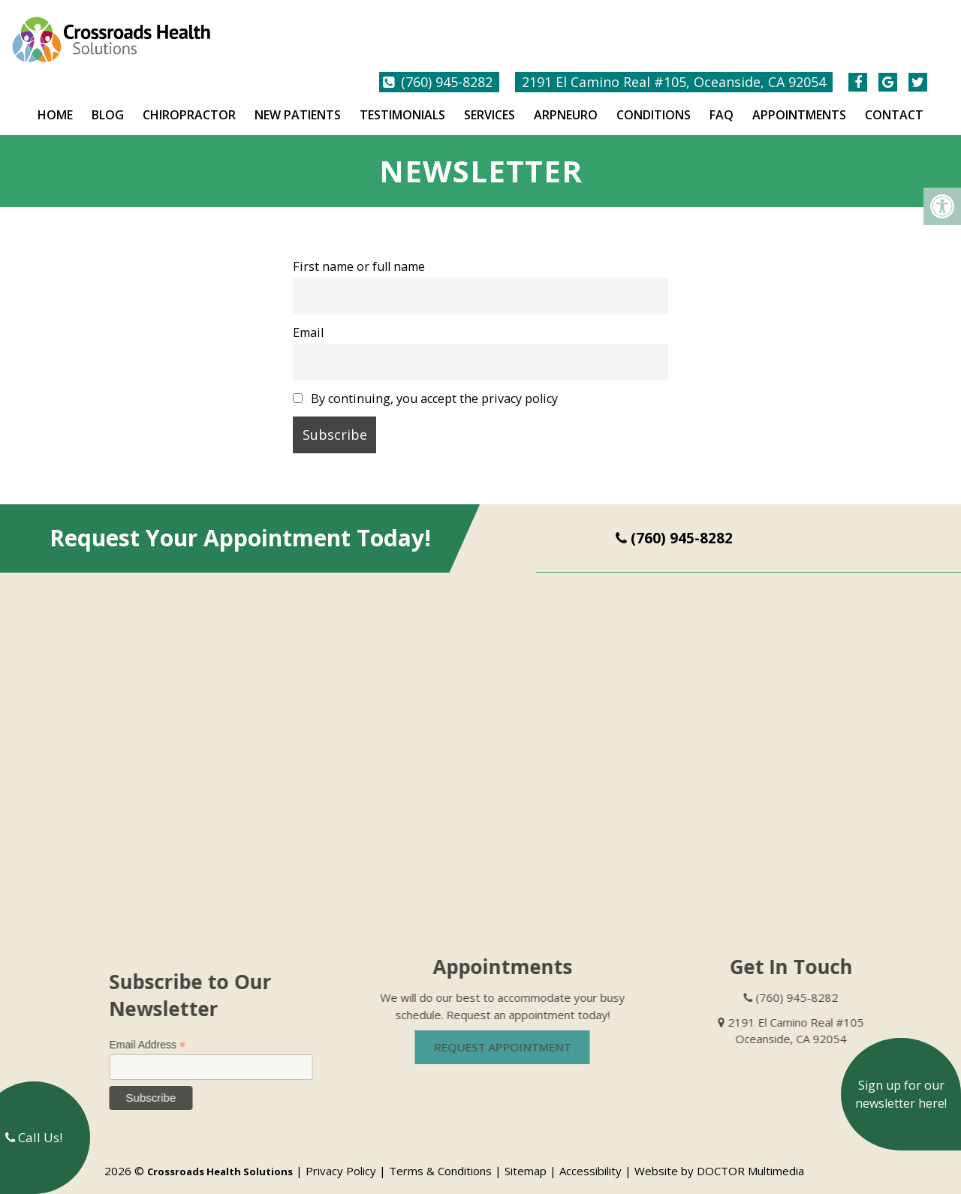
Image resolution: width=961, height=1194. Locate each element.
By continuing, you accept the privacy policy (425, 385)
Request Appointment (517, 1034)
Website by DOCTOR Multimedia (719, 1157)
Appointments (799, 102)
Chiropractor (189, 102)
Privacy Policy (341, 1157)
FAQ (721, 102)
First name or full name (359, 253)
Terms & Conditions (440, 1157)
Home (55, 102)
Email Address (162, 1032)
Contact (894, 102)
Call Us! (33, 1137)
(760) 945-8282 (447, 69)
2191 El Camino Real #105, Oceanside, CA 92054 (674, 69)
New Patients (298, 102)
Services (489, 102)
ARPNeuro (566, 102)
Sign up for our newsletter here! (901, 1094)
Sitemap (526, 1157)
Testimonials (402, 102)
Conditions (653, 102)
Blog (108, 102)
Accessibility (590, 1157)
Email (308, 319)
